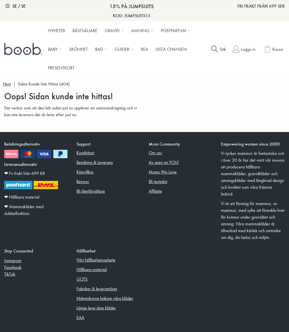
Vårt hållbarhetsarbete (95, 260)
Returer (82, 181)
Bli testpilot (158, 181)
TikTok (9, 274)
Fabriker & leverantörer (96, 288)
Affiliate (155, 191)
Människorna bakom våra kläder (104, 298)
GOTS (81, 279)
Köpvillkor (85, 172)
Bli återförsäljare (90, 191)
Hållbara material (91, 269)
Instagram (12, 260)
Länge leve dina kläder (96, 308)
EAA (80, 317)
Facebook (12, 267)
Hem (7, 84)
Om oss (155, 152)
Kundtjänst (85, 152)
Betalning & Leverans (94, 162)
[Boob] (24, 49)
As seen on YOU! (164, 162)
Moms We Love (163, 172)
